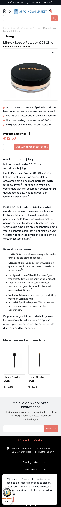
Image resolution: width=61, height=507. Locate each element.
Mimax (37, 28)
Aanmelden (51, 428)
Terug (8, 36)
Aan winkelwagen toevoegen (32, 146)
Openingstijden (30, 462)
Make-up (28, 28)
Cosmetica (16, 28)
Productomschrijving (16, 133)
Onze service (30, 469)
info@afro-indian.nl (44, 452)
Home (6, 28)
